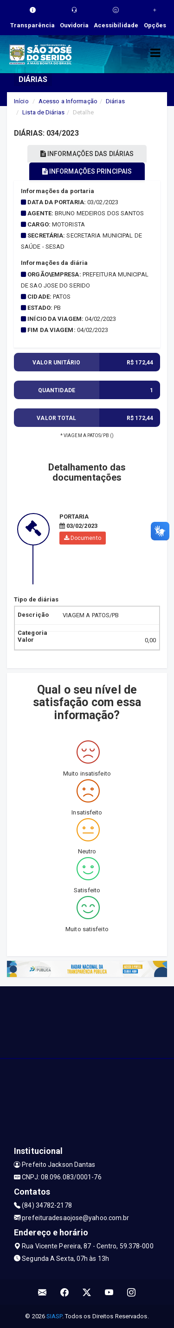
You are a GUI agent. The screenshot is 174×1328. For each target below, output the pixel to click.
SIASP (54, 1316)
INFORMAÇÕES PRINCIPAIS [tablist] (87, 171)
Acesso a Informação (68, 101)
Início (21, 101)
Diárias (115, 101)
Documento (82, 538)
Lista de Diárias (43, 112)
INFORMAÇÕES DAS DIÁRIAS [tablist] (87, 153)
